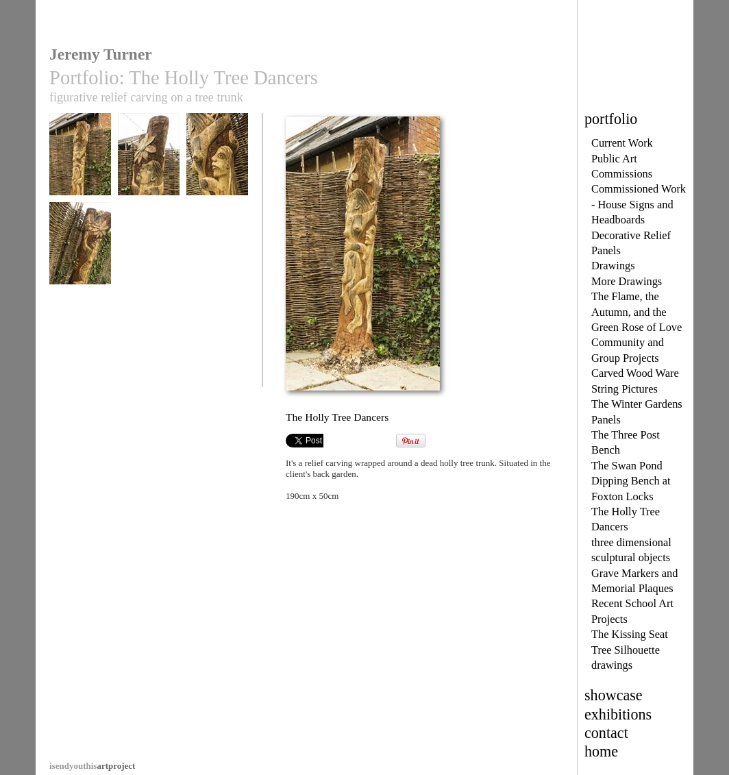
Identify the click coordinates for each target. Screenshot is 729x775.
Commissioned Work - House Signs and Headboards (638, 204)
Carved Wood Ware (635, 373)
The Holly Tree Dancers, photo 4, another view (80, 259)
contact (606, 732)
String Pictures (624, 388)
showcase (613, 695)
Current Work (622, 142)
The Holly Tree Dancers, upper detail (149, 170)
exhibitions (618, 714)
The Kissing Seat (629, 634)
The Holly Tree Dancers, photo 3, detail (217, 170)
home (601, 751)
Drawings (613, 265)
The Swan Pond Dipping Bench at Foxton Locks (631, 481)
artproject (92, 766)
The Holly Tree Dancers (80, 165)
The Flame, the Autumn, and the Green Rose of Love (636, 312)
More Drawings (626, 281)
